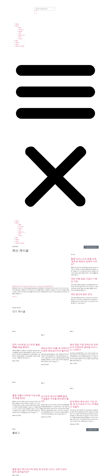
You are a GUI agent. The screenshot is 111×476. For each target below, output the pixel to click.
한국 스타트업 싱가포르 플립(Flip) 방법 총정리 (26, 345)
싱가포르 (20, 29)
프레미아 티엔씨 (19, 46)
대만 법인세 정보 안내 (81, 294)
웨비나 (17, 44)
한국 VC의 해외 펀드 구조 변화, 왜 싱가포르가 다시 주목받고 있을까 (84, 404)
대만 (19, 33)
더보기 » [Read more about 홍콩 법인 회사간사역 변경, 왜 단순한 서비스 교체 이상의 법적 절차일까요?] (14, 296)
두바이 (20, 39)
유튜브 (17, 42)
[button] (55, 133)
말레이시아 (21, 35)
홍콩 (19, 27)
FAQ (16, 40)
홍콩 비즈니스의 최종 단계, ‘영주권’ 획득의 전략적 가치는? (84, 261)
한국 (19, 37)
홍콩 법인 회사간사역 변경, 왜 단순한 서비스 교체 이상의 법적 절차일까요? (32, 286)
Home (17, 24)
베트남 (20, 31)
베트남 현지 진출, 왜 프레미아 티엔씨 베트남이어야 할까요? (55, 349)
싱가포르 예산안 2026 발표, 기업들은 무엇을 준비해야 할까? (55, 399)
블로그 (17, 26)
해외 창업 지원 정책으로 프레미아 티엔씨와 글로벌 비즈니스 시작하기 (84, 347)
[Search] (35, 12)
